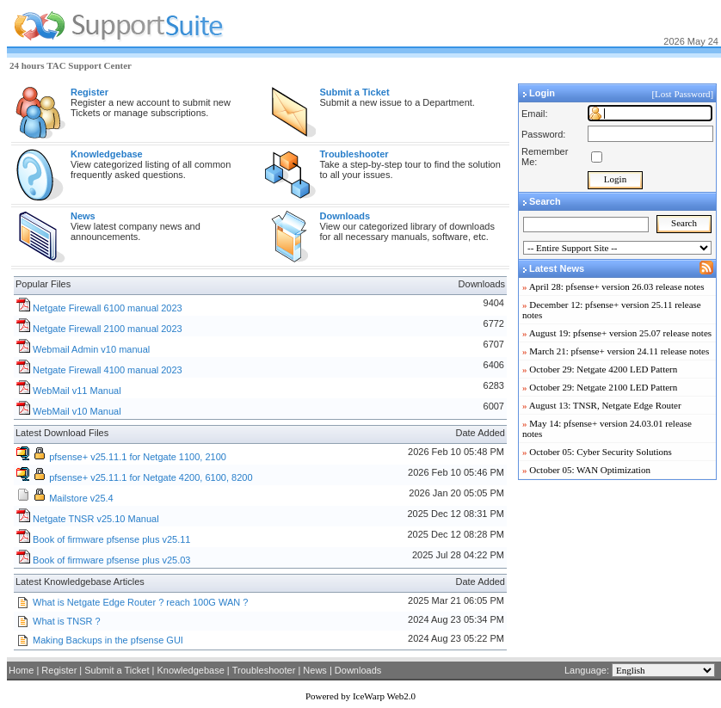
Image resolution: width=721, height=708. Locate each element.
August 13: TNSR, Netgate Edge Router (605, 405)
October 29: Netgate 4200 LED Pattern (603, 369)
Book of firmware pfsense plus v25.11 (111, 539)
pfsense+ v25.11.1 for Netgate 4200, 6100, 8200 (150, 477)
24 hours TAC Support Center (70, 65)
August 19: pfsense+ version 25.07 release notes (620, 333)
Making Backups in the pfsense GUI (108, 640)
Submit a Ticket (116, 670)
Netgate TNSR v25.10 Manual (96, 519)
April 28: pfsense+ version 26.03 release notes (617, 286)
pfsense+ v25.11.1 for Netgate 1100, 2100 (137, 457)
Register (59, 670)
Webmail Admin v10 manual (91, 349)
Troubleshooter (264, 670)
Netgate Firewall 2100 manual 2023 (107, 328)
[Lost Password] (683, 94)
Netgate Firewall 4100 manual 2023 (107, 370)
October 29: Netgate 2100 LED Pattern (603, 387)
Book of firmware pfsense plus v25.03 (111, 560)
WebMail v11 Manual (77, 390)
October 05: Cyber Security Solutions (600, 451)
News (315, 670)
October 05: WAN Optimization (589, 470)
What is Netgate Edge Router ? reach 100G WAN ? (140, 602)
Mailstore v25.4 (81, 498)
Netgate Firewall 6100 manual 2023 (107, 308)
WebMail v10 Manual (77, 411)
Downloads (358, 670)
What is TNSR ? (67, 621)
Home (21, 670)
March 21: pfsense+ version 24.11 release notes (619, 351)
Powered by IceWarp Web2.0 (360, 696)
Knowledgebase (190, 670)
